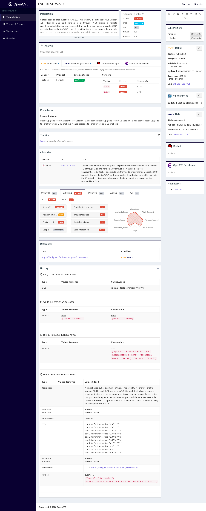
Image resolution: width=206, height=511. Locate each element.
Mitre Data (50, 63)
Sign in (186, 4)
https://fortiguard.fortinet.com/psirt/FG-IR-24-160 (65, 257)
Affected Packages (108, 63)
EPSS (48, 199)
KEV (134, 193)
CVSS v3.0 (96, 193)
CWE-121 (178, 189)
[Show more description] (79, 37)
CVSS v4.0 (49, 193)
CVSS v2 (117, 193)
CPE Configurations (78, 63)
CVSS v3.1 (72, 193)
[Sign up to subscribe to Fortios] (196, 38)
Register (199, 4)
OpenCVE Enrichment (137, 63)
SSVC (68, 199)
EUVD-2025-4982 (68, 165)
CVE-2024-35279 (51, 3)
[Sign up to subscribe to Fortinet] (196, 34)
